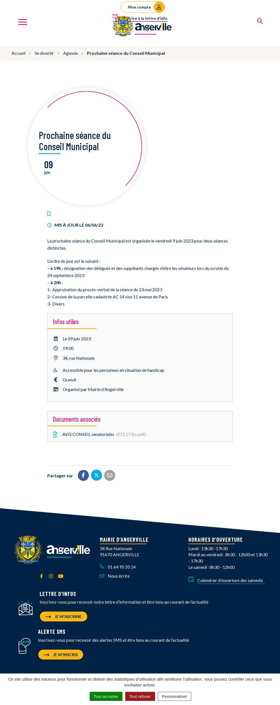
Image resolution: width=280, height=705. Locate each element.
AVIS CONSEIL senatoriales (99, 432)
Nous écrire (115, 573)
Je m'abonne (63, 614)
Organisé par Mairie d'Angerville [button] (93, 386)
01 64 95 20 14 (118, 564)
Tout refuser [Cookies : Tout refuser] (140, 696)
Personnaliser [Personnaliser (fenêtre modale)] (174, 696)
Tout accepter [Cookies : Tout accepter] (106, 696)
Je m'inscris (61, 652)
